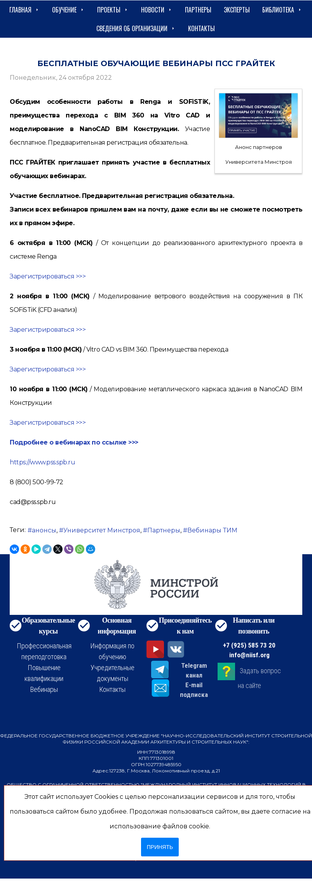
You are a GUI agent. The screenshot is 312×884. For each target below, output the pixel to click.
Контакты (201, 28)
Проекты (113, 9)
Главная (24, 9)
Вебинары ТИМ (212, 530)
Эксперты (237, 9)
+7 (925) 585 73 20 (249, 645)
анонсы (44, 530)
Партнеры (198, 9)
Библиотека (282, 9)
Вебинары (44, 689)
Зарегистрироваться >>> (47, 276)
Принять (160, 847)
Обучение (68, 9)
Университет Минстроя (101, 530)
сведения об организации (136, 28)
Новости (157, 9)
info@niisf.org (249, 655)
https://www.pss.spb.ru (42, 462)
